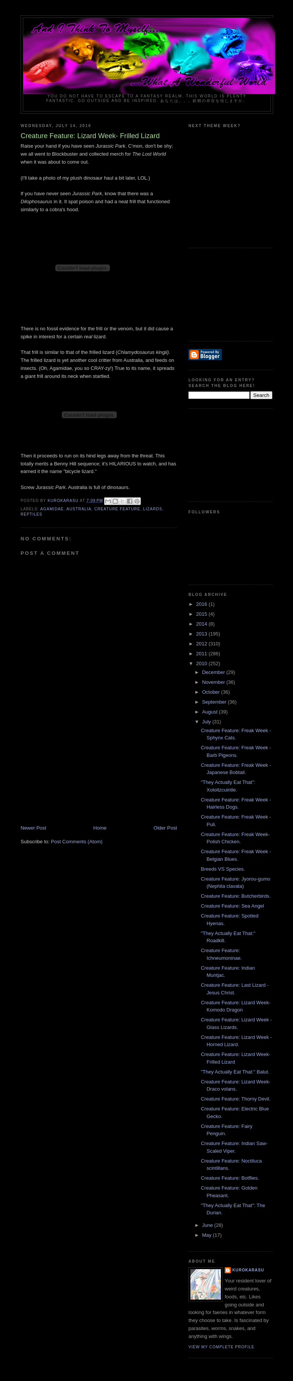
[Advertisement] (78, 771)
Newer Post (33, 828)
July (207, 722)
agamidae (52, 509)
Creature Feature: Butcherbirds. (235, 896)
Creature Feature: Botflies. (230, 1178)
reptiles (31, 514)
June (208, 1225)
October (211, 692)
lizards (152, 509)
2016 (202, 604)
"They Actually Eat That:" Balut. (235, 1072)
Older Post (165, 828)
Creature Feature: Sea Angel (232, 906)
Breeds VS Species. (223, 869)
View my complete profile (221, 1347)
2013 (202, 634)
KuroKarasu (248, 1270)
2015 (202, 614)
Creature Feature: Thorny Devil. (235, 1099)
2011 (202, 653)
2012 (202, 644)
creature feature (117, 509)
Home (100, 828)
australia (78, 509)
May (207, 1235)
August (210, 712)
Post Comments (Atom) (77, 841)
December (214, 672)
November (214, 682)
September (215, 702)
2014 (202, 624)
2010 (202, 663)
